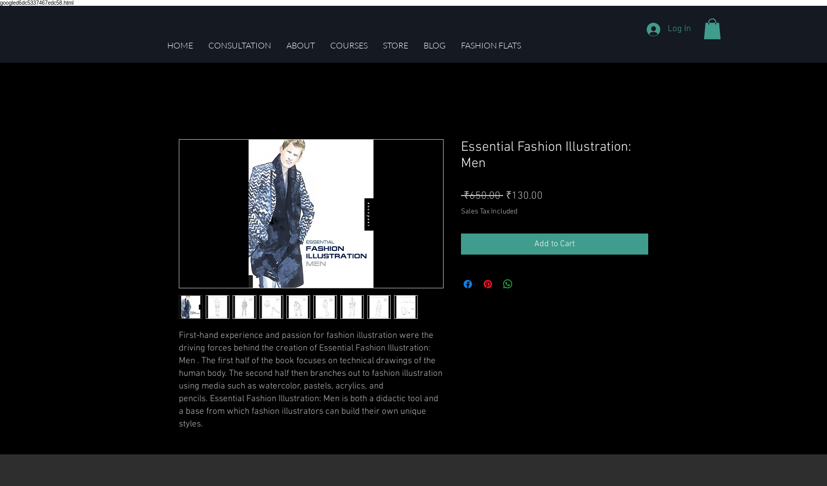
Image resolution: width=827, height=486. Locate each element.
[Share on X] (528, 284)
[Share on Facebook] (467, 284)
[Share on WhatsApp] (508, 284)
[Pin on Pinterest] (488, 284)
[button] (712, 28)
